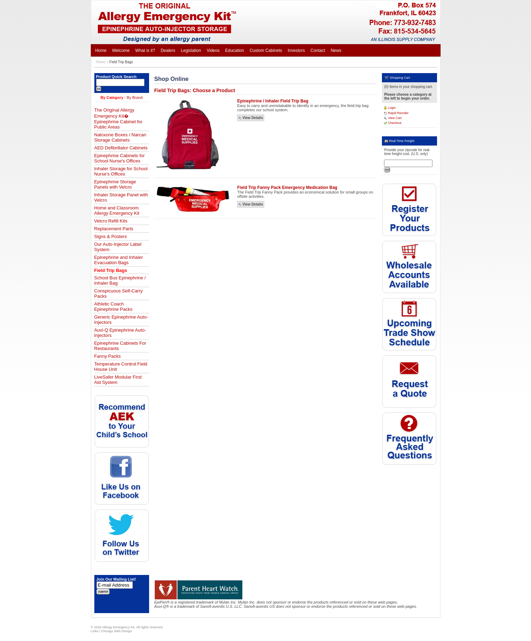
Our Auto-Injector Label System (118, 247)
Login (390, 107)
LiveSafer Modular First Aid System (118, 379)
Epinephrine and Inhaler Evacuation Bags (118, 260)
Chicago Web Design (116, 631)
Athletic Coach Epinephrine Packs (113, 306)
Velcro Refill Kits (111, 221)
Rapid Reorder (396, 113)
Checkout (392, 123)
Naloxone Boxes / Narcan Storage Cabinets (120, 137)
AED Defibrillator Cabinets (121, 147)
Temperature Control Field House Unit (120, 366)
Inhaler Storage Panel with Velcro (121, 197)
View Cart (392, 118)
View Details (250, 118)
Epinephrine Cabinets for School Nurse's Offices (119, 158)
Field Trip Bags (121, 62)
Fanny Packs (107, 356)
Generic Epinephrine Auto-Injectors (121, 319)
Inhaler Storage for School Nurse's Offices (121, 171)
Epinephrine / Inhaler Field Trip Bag (272, 101)
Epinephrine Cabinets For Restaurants (120, 345)
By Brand (134, 97)
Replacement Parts (114, 228)
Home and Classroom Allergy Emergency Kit (117, 210)
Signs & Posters (110, 236)
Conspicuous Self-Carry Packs (118, 293)
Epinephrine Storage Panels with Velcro (115, 184)
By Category (111, 97)
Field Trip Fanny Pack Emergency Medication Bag (287, 187)
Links (95, 631)
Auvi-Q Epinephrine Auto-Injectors (120, 332)
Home (101, 62)
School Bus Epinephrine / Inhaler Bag (120, 280)
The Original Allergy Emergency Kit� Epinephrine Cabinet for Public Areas (118, 118)
